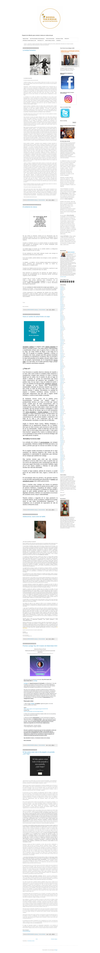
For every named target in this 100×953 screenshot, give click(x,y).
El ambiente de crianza (30, 207)
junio (61, 322)
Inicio (37, 939)
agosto (61, 298)
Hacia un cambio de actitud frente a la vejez (36, 316)
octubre (61, 307)
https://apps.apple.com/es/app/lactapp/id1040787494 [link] (36, 708)
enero (61, 295)
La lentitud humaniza (29, 50)
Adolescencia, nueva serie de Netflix (34, 516)
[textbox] (40, 587)
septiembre (62, 289)
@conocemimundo (26, 931)
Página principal (25, 38)
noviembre (62, 287)
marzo (61, 286)
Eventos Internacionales (50, 38)
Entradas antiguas (54, 939)
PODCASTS (67, 38)
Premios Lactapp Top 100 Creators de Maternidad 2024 (40, 646)
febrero (61, 294)
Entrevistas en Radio (59, 38)
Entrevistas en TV (41, 40)
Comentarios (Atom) (31, 940)
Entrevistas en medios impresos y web (29, 40)
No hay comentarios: (42, 309)
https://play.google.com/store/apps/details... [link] (34, 711)
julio (61, 291)
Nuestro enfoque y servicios (50, 40)
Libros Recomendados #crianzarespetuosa (37, 38)
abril (61, 313)
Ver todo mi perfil (63, 276)
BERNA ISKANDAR (71, 252)
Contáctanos (58, 40)
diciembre (62, 304)
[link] (25, 683)
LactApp (32, 703)
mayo (61, 300)
